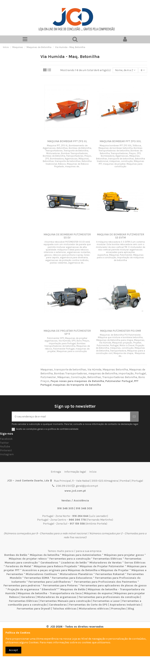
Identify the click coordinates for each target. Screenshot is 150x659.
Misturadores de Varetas (105, 562)
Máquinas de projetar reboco (28, 558)
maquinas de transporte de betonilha (77, 384)
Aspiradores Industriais (125, 604)
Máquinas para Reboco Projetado (55, 566)
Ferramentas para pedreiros (22, 585)
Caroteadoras (49, 562)
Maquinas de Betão (72, 589)
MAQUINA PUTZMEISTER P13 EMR (120, 330)
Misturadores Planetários (76, 574)
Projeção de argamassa (23, 589)
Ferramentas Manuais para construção (65, 601)
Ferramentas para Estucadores (72, 578)
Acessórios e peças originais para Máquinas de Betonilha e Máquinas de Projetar (75, 570)
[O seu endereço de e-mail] (71, 416)
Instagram (7, 454)
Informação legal (75, 471)
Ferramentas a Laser (106, 601)
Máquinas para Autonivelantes (81, 555)
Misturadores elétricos (94, 608)
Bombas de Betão (15, 555)
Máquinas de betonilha (44, 555)
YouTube (5, 446)
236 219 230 (63, 485)
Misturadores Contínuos (41, 574)
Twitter (4, 442)
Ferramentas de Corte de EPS (88, 604)
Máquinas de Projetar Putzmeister (102, 566)
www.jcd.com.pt (75, 490)
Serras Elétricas (135, 562)
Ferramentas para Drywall (33, 608)
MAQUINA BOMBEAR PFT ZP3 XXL (120, 141)
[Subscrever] (134, 416)
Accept (13, 650)
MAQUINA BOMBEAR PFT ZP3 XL (67, 141)
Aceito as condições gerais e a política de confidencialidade (47, 429)
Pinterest (6, 450)
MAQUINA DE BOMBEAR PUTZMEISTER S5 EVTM (120, 236)
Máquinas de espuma (98, 593)
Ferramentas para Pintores (60, 585)
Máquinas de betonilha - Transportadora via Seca (50, 593)
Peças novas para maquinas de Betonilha (77, 381)
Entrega (56, 471)
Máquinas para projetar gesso (124, 555)
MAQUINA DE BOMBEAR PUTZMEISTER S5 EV (67, 236)
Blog (131, 608)
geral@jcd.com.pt (87, 485)
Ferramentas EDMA (36, 578)
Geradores (28, 597)
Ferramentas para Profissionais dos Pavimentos (105, 581)
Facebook (6, 439)
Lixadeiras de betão (74, 562)
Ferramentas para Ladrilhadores (50, 581)
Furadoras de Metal (18, 566)
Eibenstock (49, 589)
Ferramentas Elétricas (107, 558)
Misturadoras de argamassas (56, 597)
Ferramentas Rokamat (110, 574)
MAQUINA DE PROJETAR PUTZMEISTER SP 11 (67, 332)
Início (92, 471)
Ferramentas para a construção (69, 558)
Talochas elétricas (65, 608)
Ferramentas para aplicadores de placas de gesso (113, 585)
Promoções (119, 608)
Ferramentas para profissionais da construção (109, 597)
